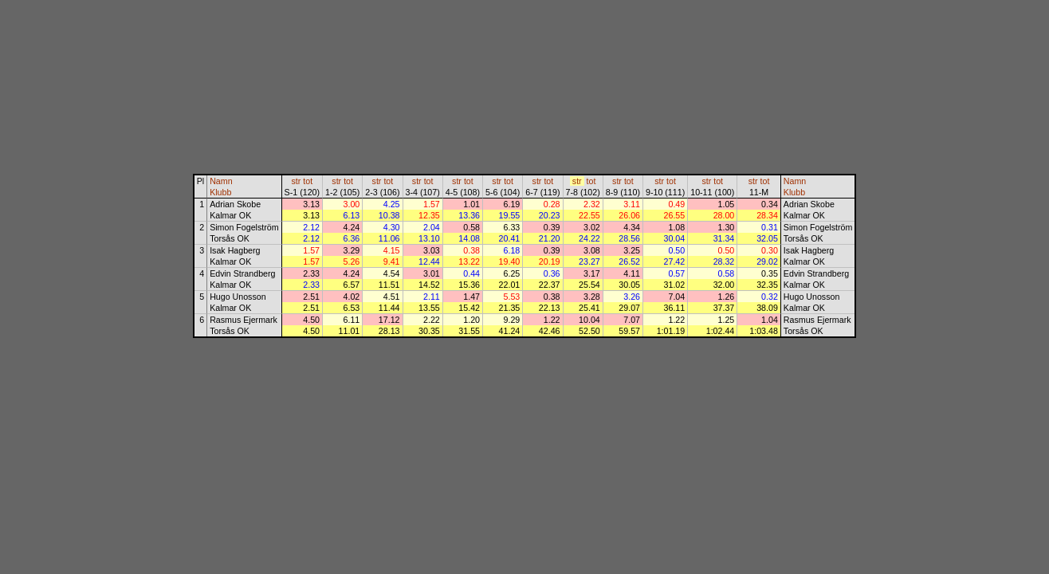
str (296, 181)
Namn (221, 181)
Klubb (220, 192)
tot (307, 181)
